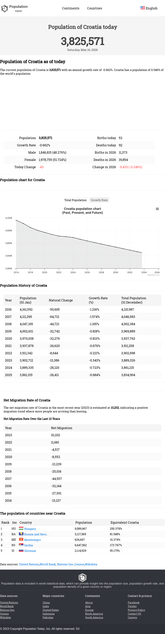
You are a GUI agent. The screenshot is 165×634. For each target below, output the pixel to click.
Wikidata (91, 564)
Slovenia (27, 551)
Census (79, 564)
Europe (89, 610)
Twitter (132, 606)
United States (51, 610)
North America (94, 613)
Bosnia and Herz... (34, 534)
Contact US (134, 613)
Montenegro (30, 540)
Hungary (27, 529)
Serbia (26, 545)
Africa (89, 602)
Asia (88, 606)
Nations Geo (65, 564)
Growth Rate (99, 200)
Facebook (134, 602)
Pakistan (48, 617)
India (46, 606)
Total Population (75, 200)
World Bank (48, 564)
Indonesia (49, 613)
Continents (70, 8)
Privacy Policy (136, 610)
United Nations (29, 564)
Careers (132, 617)
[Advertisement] (82, 103)
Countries (94, 8)
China (46, 602)
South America (94, 617)
